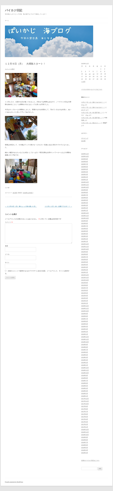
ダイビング (84, 138)
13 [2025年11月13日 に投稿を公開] (93, 74)
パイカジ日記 (15, 10)
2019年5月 (84, 355)
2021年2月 (84, 300)
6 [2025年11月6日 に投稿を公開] (93, 71)
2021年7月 (84, 288)
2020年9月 (84, 313)
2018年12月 (85, 367)
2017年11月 (85, 401)
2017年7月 (84, 411)
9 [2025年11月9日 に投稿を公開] (104, 71)
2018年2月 (84, 393)
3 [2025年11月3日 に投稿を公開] (81, 71)
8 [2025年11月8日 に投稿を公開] (100, 71)
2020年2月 (84, 331)
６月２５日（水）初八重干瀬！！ (91, 112)
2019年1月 (84, 365)
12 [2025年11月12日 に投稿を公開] (89, 74)
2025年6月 (84, 166)
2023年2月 (84, 239)
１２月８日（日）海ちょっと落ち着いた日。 (21, 206)
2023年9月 (84, 221)
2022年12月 (85, 244)
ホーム (7, 20)
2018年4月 (84, 388)
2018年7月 (84, 380)
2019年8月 (84, 347)
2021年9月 (84, 282)
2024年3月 (84, 205)
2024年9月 (84, 190)
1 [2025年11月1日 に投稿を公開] (100, 69)
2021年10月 (85, 280)
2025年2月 (84, 177)
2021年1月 (84, 303)
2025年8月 (84, 161)
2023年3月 (84, 236)
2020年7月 (84, 319)
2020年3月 (84, 329)
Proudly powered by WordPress (14, 482)
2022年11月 (85, 246)
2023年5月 (84, 231)
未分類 (15, 193)
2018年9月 (84, 375)
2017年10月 (85, 404)
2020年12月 (85, 306)
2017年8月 (84, 409)
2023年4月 (84, 233)
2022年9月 (84, 252)
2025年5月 (84, 169)
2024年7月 (84, 195)
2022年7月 (84, 257)
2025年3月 (84, 174)
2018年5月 (84, 386)
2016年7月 (84, 442)
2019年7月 (84, 349)
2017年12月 (85, 398)
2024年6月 (84, 197)
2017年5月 (84, 416)
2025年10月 (85, 156)
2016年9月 (84, 437)
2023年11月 (85, 215)
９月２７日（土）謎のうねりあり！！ (93, 102)
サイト (7, 262)
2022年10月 (85, 249)
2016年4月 (84, 450)
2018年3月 (84, 391)
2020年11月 (85, 308)
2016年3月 (84, 453)
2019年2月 (84, 362)
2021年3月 (84, 298)
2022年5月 (84, 262)
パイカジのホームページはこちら (91, 89)
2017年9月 (84, 406)
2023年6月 (84, 228)
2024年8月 (84, 192)
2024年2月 (84, 208)
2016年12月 (85, 429)
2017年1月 (84, 427)
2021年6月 (84, 290)
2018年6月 (84, 383)
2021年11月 (85, 277)
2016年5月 (84, 447)
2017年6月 (84, 414)
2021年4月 (84, 295)
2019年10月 (85, 342)
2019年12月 (85, 337)
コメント (9, 222)
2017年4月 (84, 419)
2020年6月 (84, 321)
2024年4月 (84, 203)
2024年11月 (85, 185)
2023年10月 (85, 218)
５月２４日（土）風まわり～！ (91, 123)
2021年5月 (84, 293)
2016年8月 (84, 440)
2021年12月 (85, 275)
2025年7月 (84, 164)
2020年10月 (85, 311)
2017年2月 (84, 424)
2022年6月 (84, 259)
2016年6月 (84, 445)
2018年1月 (84, 396)
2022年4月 (84, 264)
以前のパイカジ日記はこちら (90, 460)
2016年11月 (85, 432)
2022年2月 (84, 270)
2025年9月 (84, 159)
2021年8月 (84, 285)
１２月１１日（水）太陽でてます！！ (58, 206)
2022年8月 (84, 254)
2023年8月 (84, 223)
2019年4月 (84, 357)
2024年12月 (85, 182)
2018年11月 (85, 370)
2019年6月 (84, 352)
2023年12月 (85, 213)
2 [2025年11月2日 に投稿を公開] (104, 69)
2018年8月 (84, 378)
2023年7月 (84, 226)
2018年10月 (85, 373)
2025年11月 (85, 154)
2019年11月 (85, 339)
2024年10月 (85, 187)
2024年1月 (84, 210)
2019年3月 (84, 360)
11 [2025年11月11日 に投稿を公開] (86, 74)
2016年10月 (85, 434)
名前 (6, 246)
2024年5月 (84, 200)
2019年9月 (84, 344)
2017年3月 (84, 422)
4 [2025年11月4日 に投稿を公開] (85, 71)
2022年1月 (84, 272)
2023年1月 (84, 241)
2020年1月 (84, 334)
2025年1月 (84, 179)
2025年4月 (84, 172)
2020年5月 (84, 324)
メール (7, 254)
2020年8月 (84, 316)
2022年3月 (84, 267)
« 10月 (83, 81)
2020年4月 (84, 326)
